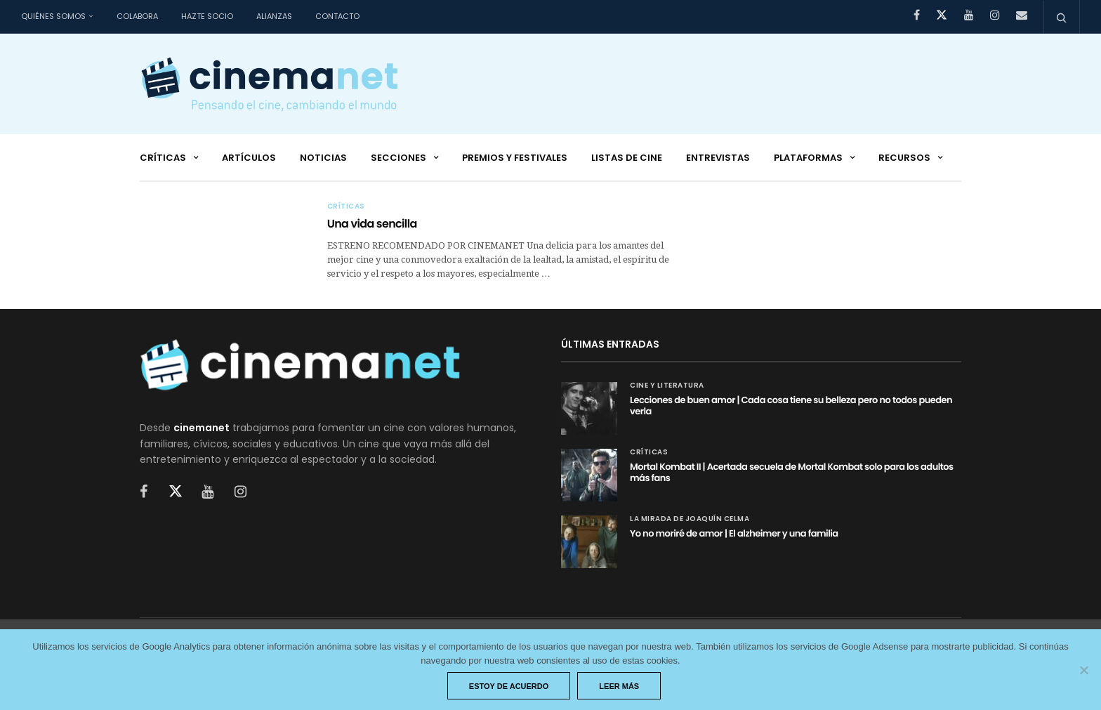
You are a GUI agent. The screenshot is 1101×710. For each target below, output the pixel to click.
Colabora (137, 16)
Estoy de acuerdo (509, 686)
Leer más (619, 686)
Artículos (249, 157)
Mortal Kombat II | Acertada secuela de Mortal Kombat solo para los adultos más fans (792, 472)
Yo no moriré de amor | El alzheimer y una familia (734, 533)
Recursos (904, 157)
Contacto (337, 16)
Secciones (398, 157)
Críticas (163, 157)
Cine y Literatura (667, 385)
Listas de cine (626, 157)
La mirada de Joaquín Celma (689, 518)
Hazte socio (207, 16)
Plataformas (808, 157)
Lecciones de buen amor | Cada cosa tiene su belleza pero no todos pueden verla (791, 405)
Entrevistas (718, 157)
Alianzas (274, 16)
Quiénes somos (53, 16)
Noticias (323, 157)
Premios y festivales (514, 157)
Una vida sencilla (372, 224)
